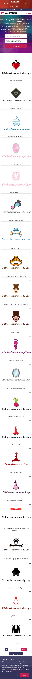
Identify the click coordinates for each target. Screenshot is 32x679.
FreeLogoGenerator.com (8, 3)
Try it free (15, 6)
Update (16, 46)
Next (23, 649)
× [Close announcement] (30, 4)
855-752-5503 (9, 9)
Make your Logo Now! (16, 654)
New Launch (15, 1)
